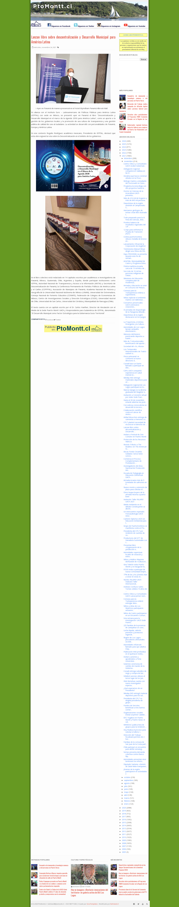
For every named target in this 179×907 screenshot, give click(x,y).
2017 (124, 816)
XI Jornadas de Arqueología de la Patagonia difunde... (135, 311)
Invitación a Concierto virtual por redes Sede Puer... (135, 396)
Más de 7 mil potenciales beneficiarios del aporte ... (135, 342)
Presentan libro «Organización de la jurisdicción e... (132, 547)
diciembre (128, 158)
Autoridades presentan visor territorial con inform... (135, 760)
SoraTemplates (92, 904)
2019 (124, 811)
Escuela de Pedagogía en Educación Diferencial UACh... (134, 475)
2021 (124, 156)
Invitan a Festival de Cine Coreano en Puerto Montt (135, 435)
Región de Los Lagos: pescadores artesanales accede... (134, 639)
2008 (124, 843)
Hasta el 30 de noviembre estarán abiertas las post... (135, 401)
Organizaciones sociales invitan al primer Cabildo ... (135, 713)
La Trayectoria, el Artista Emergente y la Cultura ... (134, 323)
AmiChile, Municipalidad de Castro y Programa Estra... (135, 262)
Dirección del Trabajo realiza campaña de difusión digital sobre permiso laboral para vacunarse (133, 107)
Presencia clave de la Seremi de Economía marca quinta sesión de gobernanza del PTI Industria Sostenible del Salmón (133, 892)
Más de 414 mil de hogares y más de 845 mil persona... (135, 199)
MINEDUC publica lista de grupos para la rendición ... (135, 726)
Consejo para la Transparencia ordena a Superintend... (134, 292)
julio (125, 786)
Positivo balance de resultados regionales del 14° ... (135, 224)
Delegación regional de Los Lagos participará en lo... (135, 386)
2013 (124, 828)
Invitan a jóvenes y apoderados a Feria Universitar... (132, 659)
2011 (124, 834)
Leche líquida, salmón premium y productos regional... (133, 632)
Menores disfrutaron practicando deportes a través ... (134, 336)
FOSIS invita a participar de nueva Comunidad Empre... (135, 570)
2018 (124, 813)
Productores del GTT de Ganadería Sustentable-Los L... (135, 540)
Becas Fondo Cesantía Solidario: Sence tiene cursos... (133, 453)
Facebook (49, 320)
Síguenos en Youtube (136, 26)
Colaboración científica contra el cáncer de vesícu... (133, 412)
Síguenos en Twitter (86, 26)
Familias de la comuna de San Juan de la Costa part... (135, 743)
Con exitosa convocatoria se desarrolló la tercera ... (135, 406)
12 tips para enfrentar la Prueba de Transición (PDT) (133, 232)
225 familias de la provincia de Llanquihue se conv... (134, 626)
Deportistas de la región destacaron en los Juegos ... (135, 317)
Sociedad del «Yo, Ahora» (134, 346)
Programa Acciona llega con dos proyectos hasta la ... (135, 187)
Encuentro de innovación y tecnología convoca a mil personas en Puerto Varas (137, 98)
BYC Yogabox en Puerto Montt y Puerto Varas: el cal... (134, 719)
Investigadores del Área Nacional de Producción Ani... (134, 468)
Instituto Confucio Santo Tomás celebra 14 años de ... (135, 589)
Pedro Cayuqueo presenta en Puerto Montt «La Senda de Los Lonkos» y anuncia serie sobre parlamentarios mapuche (53, 883)
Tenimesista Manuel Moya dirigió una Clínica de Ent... (135, 250)
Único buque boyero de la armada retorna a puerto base (134, 494)
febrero (127, 801)
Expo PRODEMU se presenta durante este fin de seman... (135, 256)
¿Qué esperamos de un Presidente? (133, 689)
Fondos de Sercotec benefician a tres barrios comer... (134, 707)
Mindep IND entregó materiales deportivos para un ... (135, 380)
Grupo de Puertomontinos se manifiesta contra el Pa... (135, 527)
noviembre (128, 161)
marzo (126, 798)
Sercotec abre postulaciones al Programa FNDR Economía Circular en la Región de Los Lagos (133, 118)
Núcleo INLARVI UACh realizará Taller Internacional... (132, 582)
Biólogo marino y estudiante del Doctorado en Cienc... (135, 182)
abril (125, 795)
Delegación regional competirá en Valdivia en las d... (134, 171)
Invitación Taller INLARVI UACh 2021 (133, 500)
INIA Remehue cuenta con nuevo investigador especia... (134, 683)
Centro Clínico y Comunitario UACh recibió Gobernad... (135, 165)
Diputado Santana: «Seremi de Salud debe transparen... (135, 765)
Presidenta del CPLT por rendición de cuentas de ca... (134, 533)
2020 (124, 808)
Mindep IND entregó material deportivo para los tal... (135, 694)
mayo (126, 792)
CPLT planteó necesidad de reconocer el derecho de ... (135, 423)
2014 (124, 825)
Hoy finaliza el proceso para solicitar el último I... (135, 731)
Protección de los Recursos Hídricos (135, 440)
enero (126, 804)
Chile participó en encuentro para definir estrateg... (135, 748)
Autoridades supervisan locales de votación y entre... (133, 554)
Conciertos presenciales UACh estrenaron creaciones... (133, 305)
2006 (124, 849)
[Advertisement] (131, 73)
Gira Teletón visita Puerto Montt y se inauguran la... (135, 565)
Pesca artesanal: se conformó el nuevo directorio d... (132, 358)
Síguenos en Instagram (110, 26)
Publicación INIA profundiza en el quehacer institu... (135, 653)
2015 (124, 822)
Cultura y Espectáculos (82, 860)
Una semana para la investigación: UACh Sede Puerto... (135, 620)
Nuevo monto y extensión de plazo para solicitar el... (135, 488)
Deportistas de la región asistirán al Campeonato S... (134, 205)
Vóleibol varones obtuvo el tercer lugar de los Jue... (134, 677)
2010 (124, 837)
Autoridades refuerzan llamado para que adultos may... (135, 646)
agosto (127, 783)
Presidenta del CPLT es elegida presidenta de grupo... (133, 700)
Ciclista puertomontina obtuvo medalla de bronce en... (135, 239)
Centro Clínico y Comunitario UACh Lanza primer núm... (135, 595)
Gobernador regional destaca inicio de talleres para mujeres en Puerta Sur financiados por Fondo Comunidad (133, 128)
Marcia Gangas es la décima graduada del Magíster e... (135, 391)
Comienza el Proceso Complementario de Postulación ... (132, 461)
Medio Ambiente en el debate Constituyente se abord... (134, 506)
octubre (127, 777)
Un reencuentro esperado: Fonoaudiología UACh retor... (134, 513)
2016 (124, 819)
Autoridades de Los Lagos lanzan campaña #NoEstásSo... (134, 329)
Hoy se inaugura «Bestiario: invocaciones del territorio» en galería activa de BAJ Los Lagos (89, 892)
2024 (124, 147)
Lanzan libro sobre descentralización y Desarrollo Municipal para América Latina (73, 39)
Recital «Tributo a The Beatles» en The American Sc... (135, 446)
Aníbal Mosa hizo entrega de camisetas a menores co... (135, 418)
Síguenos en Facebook (60, 26)
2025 (124, 144)
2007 (124, 846)
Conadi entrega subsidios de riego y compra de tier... (135, 672)
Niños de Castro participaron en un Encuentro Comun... (135, 614)
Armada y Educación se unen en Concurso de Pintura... (135, 286)
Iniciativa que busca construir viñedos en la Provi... (135, 177)
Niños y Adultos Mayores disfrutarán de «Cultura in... (135, 560)
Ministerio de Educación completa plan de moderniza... (133, 280)
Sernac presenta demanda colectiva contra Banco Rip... (134, 754)
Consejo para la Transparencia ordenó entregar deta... (133, 601)
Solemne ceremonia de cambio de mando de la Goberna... (134, 666)
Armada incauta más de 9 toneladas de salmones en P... (135, 482)
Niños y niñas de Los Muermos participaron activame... (133, 608)
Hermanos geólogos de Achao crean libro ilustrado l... (135, 212)
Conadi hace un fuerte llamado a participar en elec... (134, 365)
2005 (124, 852)
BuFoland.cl (114, 904)
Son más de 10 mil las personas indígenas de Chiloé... (133, 273)
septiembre (128, 780)
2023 (124, 150)
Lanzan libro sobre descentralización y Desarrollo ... (132, 429)
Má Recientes (116, 860)
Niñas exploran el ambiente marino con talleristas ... (135, 298)
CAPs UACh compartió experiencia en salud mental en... (133, 372)
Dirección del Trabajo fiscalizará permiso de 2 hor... (134, 737)
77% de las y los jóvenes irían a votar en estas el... (135, 575)
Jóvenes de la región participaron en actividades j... (135, 771)
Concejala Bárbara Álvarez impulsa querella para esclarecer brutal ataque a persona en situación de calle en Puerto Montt (53, 875)
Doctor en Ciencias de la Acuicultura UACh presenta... (133, 193)
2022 (124, 153)
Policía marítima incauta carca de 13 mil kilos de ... (135, 267)
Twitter (57, 320)
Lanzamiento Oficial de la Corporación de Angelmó (135, 245)
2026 (124, 141)
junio (126, 789)
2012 (124, 831)
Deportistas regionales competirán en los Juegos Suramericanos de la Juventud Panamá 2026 (132, 867)
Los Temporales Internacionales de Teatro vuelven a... (135, 351)
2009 (124, 840)
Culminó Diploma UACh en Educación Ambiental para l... (135, 521)
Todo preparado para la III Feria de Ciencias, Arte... (134, 218)
